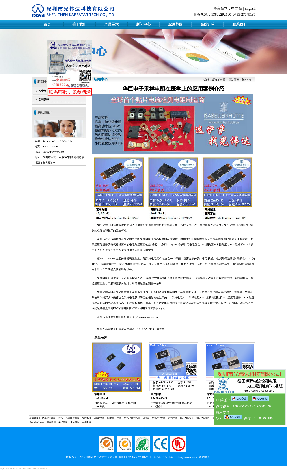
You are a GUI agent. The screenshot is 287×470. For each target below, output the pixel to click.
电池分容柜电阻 (132, 418)
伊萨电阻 (74, 422)
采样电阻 (107, 225)
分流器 (146, 418)
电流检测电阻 (159, 418)
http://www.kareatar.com (145, 317)
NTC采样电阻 (143, 239)
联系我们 (239, 24)
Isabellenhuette (37, 422)
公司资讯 (44, 99)
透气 (60, 418)
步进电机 (86, 418)
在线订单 (207, 24)
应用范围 (175, 24)
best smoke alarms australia (34, 468)
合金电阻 (86, 422)
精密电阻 (172, 418)
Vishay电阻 (99, 418)
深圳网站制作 (203, 418)
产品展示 (111, 24)
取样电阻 (51, 422)
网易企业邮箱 (49, 418)
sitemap (110, 418)
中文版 (236, 8)
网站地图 (204, 457)
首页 (47, 24)
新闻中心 (143, 24)
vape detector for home (10, 468)
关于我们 (79, 24)
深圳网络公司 (187, 418)
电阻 (119, 418)
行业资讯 (44, 91)
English (250, 8)
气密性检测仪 (72, 418)
